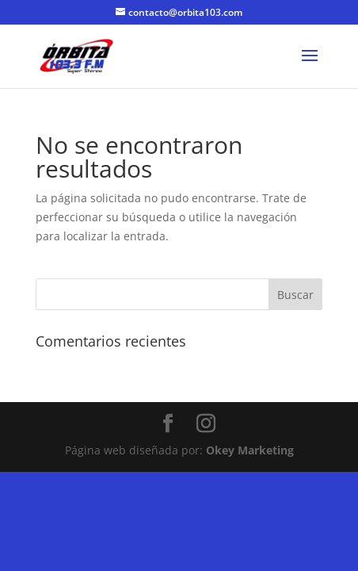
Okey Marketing (250, 450)
